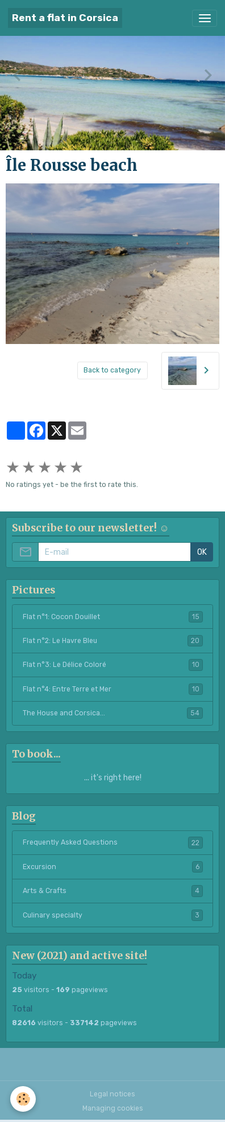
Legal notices (112, 1094)
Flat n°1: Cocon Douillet (113, 617)
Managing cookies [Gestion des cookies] (112, 1108)
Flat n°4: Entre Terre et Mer (113, 689)
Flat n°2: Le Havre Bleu (113, 640)
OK (202, 552)
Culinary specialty (113, 915)
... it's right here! (112, 778)
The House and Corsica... (113, 713)
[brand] (65, 18)
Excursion (113, 867)
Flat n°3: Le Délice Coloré (113, 664)
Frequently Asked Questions (113, 842)
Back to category (112, 370)
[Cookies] (23, 1099)
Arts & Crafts (113, 890)
